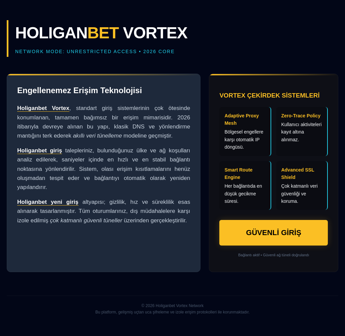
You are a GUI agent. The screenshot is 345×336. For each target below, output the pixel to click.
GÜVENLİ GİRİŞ (273, 232)
